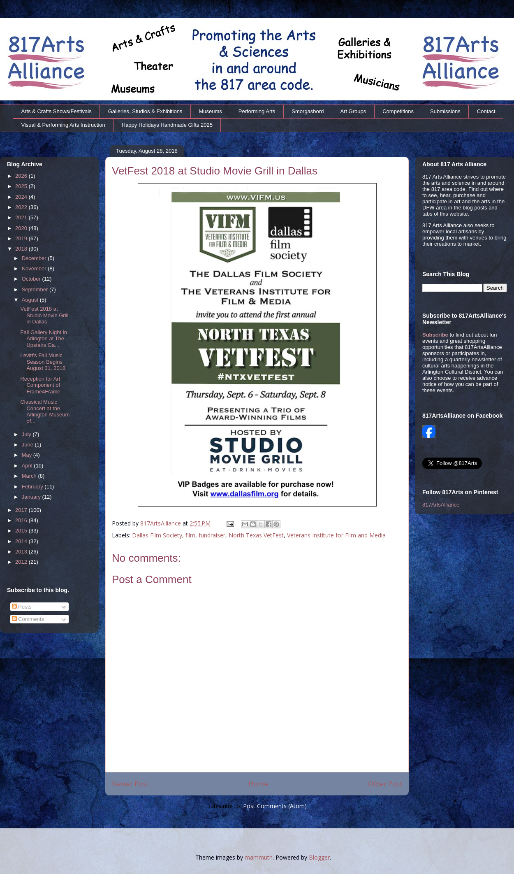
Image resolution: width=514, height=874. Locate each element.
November (35, 268)
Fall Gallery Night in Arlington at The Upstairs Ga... (43, 338)
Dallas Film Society (157, 535)
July (27, 434)
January (32, 497)
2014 (22, 541)
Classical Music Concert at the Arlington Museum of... (44, 411)
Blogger (319, 857)
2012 (22, 562)
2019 (22, 238)
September (35, 289)
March (30, 476)
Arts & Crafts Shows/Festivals (56, 111)
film (190, 535)
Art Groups (353, 111)
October (32, 279)
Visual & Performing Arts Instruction (63, 125)
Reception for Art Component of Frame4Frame (40, 385)
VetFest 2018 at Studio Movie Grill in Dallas (44, 315)
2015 (22, 531)
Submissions (445, 111)
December (35, 258)
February (33, 486)
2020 (22, 228)
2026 (22, 176)
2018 (22, 249)
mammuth (259, 857)
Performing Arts (257, 111)
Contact (486, 111)
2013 (22, 552)
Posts (22, 607)
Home (258, 783)
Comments (28, 619)
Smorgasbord (308, 111)
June (28, 445)
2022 (22, 207)
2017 (22, 510)
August (31, 300)
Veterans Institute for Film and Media (336, 535)
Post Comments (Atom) (275, 806)
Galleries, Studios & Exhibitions (145, 111)
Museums (210, 111)
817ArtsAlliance (161, 523)
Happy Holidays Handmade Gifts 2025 (167, 125)
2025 (22, 186)
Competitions (398, 111)
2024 (22, 197)
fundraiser (212, 535)
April (28, 466)
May (27, 455)
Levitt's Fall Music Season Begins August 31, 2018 (42, 361)
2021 (22, 217)
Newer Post (130, 783)
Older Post (385, 783)
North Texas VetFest (256, 535)
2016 (22, 520)
